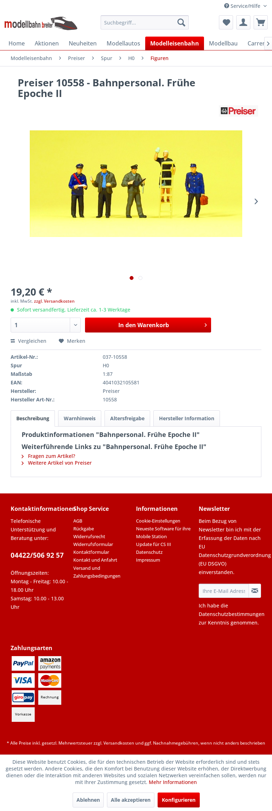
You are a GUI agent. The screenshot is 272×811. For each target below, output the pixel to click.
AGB (77, 521)
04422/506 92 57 (37, 555)
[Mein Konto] (243, 22)
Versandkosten (118, 743)
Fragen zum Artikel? (48, 456)
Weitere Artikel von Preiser (57, 462)
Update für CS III (153, 544)
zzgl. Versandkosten (54, 301)
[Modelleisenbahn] (174, 43)
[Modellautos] (123, 43)
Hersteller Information (186, 418)
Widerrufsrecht (89, 536)
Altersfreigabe (127, 418)
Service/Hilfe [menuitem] (243, 5)
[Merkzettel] (226, 22)
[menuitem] (145, 22)
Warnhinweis (80, 418)
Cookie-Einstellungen (158, 521)
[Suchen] (181, 22)
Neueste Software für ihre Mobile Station (163, 532)
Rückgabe (83, 528)
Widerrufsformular (93, 544)
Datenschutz (149, 552)
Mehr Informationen (173, 782)
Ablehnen (88, 799)
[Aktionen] (47, 43)
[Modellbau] (223, 43)
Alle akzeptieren (131, 799)
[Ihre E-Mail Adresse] (224, 591)
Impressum (148, 560)
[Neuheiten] (83, 43)
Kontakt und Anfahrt (95, 560)
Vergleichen (28, 340)
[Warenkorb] (261, 22)
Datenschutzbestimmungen (232, 614)
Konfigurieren (179, 799)
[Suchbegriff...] (145, 22)
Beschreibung (32, 418)
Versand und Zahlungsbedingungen (96, 572)
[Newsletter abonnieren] (255, 591)
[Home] (17, 43)
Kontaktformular (91, 552)
